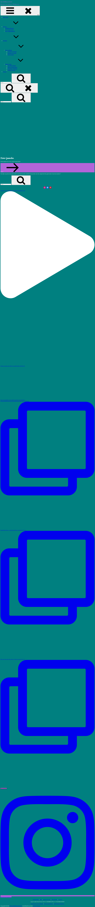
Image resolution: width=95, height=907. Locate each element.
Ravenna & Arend (12, 53)
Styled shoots (17, 64)
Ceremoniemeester (9, 30)
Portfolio (14, 41)
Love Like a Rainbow (12, 69)
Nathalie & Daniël (12, 51)
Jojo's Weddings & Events (6, 1)
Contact (4, 72)
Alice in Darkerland (12, 67)
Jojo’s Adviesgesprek (10, 31)
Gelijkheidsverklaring (59, 903)
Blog (41, 899)
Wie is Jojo (5, 17)
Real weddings (17, 50)
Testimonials (36, 899)
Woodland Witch (12, 65)
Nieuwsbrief (54, 899)
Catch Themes (36, 906)
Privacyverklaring (48, 903)
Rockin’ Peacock (11, 70)
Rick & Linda (11, 55)
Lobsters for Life (47, 899)
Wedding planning (9, 28)
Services (14, 27)
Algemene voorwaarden (37, 903)
